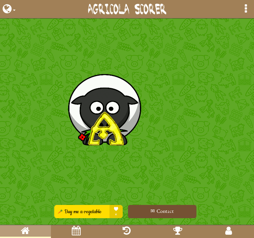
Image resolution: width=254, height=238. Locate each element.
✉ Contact (160, 211)
